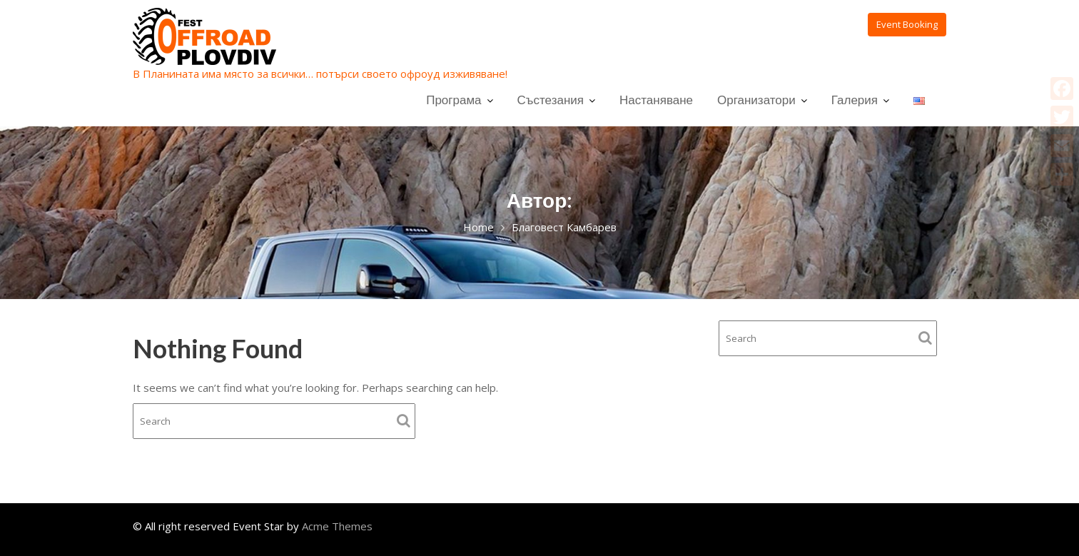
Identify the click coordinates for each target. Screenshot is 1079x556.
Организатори (756, 99)
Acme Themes (337, 526)
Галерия (854, 99)
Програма (453, 99)
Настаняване (656, 99)
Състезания (550, 99)
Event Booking (907, 24)
